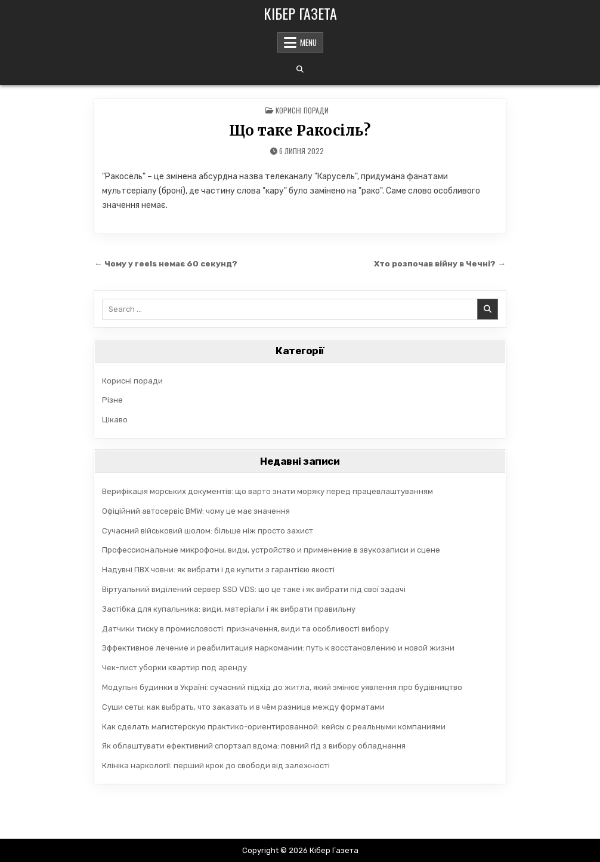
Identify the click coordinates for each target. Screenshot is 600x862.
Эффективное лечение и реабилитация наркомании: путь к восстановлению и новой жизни (278, 647)
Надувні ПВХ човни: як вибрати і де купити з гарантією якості (218, 569)
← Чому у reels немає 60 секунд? (165, 263)
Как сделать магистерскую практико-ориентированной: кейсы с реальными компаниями (274, 726)
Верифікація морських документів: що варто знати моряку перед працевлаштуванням (267, 491)
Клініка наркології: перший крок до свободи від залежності (216, 765)
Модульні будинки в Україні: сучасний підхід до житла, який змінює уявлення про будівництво (282, 687)
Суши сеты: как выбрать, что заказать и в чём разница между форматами (243, 707)
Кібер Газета (300, 13)
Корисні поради (302, 110)
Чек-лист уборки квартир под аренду (174, 667)
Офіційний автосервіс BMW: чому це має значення (196, 511)
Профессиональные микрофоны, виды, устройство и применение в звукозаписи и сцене (271, 549)
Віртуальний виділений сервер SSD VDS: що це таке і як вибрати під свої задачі (254, 589)
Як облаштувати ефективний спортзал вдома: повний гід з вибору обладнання (254, 745)
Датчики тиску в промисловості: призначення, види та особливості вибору (245, 628)
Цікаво (115, 419)
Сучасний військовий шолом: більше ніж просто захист (207, 530)
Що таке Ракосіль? (299, 130)
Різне (112, 399)
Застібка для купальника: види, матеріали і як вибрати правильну (228, 609)
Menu (308, 42)
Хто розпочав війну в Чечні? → (440, 263)
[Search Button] (300, 69)
